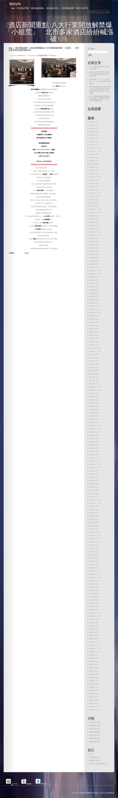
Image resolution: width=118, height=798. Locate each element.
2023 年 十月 (94, 180)
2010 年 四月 (94, 639)
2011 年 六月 (94, 594)
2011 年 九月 (94, 584)
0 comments (52, 55)
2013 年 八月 (94, 510)
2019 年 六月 (94, 290)
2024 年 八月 (94, 161)
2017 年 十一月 (94, 351)
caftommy (20, 55)
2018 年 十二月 (94, 309)
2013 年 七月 (94, 513)
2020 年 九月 (94, 242)
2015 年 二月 (94, 458)
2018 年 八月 (94, 322)
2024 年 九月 (94, 158)
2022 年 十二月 (94, 193)
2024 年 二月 (94, 171)
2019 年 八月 (94, 284)
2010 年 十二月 (94, 613)
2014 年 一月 (94, 497)
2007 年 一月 (94, 687)
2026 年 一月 (94, 122)
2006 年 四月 (94, 700)
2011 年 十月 (94, 581)
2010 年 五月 (94, 636)
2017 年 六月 (94, 367)
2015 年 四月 (94, 451)
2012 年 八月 (94, 548)
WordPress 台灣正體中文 (98, 764)
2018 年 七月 (94, 326)
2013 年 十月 (94, 506)
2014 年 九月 (94, 474)
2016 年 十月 (94, 393)
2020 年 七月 (94, 248)
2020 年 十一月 (94, 235)
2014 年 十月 (94, 471)
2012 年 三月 (94, 564)
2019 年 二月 (94, 303)
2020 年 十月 (94, 238)
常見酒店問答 (23, 8)
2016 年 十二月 (94, 387)
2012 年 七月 (94, 552)
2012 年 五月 (94, 558)
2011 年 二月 (94, 606)
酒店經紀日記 (53, 8)
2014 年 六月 (94, 484)
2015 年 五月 (94, 448)
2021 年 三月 (94, 222)
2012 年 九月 (94, 545)
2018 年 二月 (94, 342)
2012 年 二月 (94, 568)
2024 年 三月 (94, 167)
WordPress (110, 793)
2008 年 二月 (94, 681)
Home (13, 8)
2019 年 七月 (94, 287)
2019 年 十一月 (94, 274)
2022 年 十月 (94, 196)
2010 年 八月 (94, 626)
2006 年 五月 (94, 697)
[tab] (11, 781)
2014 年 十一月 (94, 468)
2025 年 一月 (94, 145)
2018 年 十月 (94, 316)
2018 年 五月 (94, 332)
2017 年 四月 (94, 374)
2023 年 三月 (94, 190)
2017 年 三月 (94, 377)
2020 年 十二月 (94, 232)
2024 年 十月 (94, 154)
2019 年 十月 (94, 277)
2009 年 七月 (94, 665)
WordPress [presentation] (12, 782)
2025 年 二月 (94, 141)
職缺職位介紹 (94, 725)
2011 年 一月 (94, 610)
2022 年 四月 (94, 203)
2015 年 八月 (94, 439)
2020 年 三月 (94, 261)
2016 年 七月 (94, 403)
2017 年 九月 (94, 358)
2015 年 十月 (94, 432)
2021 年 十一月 (94, 212)
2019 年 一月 (94, 306)
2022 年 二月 (94, 206)
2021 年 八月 (94, 216)
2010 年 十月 (94, 619)
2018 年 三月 (94, 338)
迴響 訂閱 (94, 761)
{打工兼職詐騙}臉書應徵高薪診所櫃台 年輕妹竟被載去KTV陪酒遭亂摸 (100, 98)
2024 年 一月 (94, 174)
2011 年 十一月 (94, 577)
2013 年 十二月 (94, 500)
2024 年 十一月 (94, 151)
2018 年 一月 (94, 345)
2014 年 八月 (94, 477)
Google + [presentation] (26, 782)
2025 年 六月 (94, 132)
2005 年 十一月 (94, 710)
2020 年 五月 (94, 254)
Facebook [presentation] (41, 782)
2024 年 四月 (94, 164)
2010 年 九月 (94, 623)
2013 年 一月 (94, 532)
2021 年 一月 (94, 229)
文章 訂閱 (94, 757)
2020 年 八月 (94, 245)
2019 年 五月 (94, 293)
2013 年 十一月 (94, 503)
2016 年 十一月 (94, 390)
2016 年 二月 (94, 419)
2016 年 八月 (94, 400)
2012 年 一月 (94, 571)
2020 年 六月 (94, 251)
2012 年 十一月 (94, 539)
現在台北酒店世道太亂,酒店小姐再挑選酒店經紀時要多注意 (99, 74)
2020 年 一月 (94, 267)
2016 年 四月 (94, 413)
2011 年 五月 (94, 597)
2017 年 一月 (94, 384)
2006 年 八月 (94, 694)
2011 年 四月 (94, 600)
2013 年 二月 (94, 529)
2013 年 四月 (94, 523)
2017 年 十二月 (94, 348)
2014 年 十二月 (94, 464)
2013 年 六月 (94, 516)
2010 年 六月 (94, 632)
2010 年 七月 (94, 629)
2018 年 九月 (94, 319)
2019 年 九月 (94, 280)
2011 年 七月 (94, 590)
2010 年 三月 (94, 642)
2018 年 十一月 (94, 313)
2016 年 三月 (94, 416)
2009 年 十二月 (94, 648)
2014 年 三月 (94, 493)
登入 (91, 754)
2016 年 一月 (94, 422)
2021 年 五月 (94, 219)
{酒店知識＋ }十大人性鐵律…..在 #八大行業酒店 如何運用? (100, 82)
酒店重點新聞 (68, 8)
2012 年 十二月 (94, 535)
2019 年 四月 (94, 296)
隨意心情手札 (82, 8)
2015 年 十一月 (94, 429)
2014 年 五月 (94, 487)
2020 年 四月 (94, 258)
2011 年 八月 (94, 587)
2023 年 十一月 (94, 177)
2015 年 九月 (94, 435)
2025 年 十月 (94, 125)
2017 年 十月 (94, 355)
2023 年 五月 (94, 187)
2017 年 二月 (94, 380)
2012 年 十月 (94, 542)
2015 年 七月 (94, 442)
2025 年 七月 (94, 129)
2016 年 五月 (94, 409)
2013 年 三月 (94, 526)
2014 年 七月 (94, 481)
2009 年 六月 (94, 668)
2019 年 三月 (94, 300)
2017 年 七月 (94, 364)
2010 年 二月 (94, 645)
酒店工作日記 (94, 729)
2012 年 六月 (94, 555)
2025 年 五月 (94, 135)
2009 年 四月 (94, 674)
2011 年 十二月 (94, 574)
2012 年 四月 (94, 561)
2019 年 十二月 (94, 271)
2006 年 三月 (94, 703)
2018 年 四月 (94, 335)
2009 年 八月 (94, 661)
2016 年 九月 (94, 397)
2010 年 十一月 (94, 616)
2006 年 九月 (94, 690)
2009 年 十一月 (94, 652)
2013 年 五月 (94, 519)
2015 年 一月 (94, 461)
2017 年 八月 (94, 361)
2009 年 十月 (94, 655)
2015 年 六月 (94, 445)
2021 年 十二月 (94, 209)
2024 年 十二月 (94, 148)
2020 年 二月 (94, 264)
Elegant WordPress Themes (89, 793)
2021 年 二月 (94, 225)
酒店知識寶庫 (38, 8)
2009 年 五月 (94, 671)
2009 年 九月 (94, 658)
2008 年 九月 (94, 678)
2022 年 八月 (94, 200)
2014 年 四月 (94, 490)
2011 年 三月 (94, 603)
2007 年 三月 (94, 684)
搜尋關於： (92, 49)
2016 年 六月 (94, 406)
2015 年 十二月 (94, 426)
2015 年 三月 (94, 455)
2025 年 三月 (94, 138)
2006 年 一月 (94, 707)
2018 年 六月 (94, 329)
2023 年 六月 (94, 183)
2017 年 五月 (94, 371)
